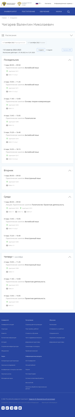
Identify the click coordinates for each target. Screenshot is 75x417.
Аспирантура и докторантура (10, 361)
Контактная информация (8, 337)
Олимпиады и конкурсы (33, 346)
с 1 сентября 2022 (14, 42)
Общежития (5, 351)
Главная (4, 18)
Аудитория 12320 (12, 302)
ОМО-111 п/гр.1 (12, 142)
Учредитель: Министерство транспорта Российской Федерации (20, 402)
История (3, 342)
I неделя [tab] (41, 50)
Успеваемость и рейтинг (56, 329)
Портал (28, 369)
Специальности (54, 333)
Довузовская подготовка (33, 342)
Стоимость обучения (32, 333)
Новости (3, 333)
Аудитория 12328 (12, 268)
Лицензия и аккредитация (57, 337)
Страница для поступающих (34, 324)
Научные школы (6, 374)
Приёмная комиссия (32, 351)
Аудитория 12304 (12, 105)
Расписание (52, 324)
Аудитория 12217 (12, 155)
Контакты (48, 3)
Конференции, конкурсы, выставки (11, 369)
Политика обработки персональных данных (36, 388)
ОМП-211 (28, 212)
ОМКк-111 (10, 185)
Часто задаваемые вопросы (34, 337)
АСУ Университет (31, 361)
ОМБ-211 (10, 289)
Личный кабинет (30, 365)
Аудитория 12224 (12, 182)
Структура (4, 329)
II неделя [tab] (49, 50)
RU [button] (39, 3)
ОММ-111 (10, 272)
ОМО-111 (10, 108)
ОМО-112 (10, 125)
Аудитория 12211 (12, 71)
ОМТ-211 (10, 305)
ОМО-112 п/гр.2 (12, 159)
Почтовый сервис (31, 374)
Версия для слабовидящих (49, 402)
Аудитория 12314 (12, 139)
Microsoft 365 (29, 382)
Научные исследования (8, 365)
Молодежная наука (7, 378)
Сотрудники (13, 18)
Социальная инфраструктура (10, 346)
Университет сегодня (7, 324)
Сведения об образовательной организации (42, 399)
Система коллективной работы (35, 378)
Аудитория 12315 (25, 208)
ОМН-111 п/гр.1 (12, 75)
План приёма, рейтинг (32, 329)
